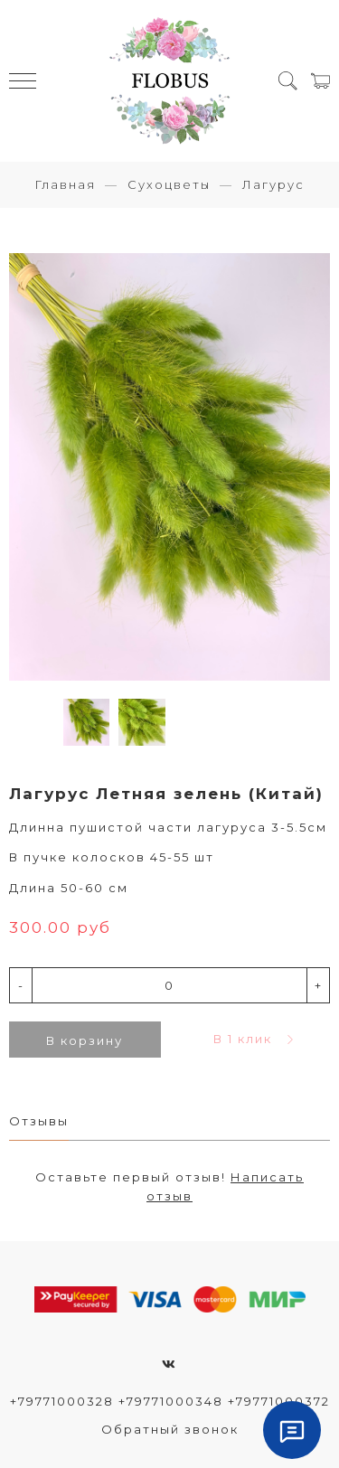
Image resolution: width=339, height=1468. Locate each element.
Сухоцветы (169, 184)
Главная (65, 184)
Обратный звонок (170, 1429)
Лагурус (273, 184)
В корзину (84, 1040)
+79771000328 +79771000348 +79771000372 (170, 1401)
